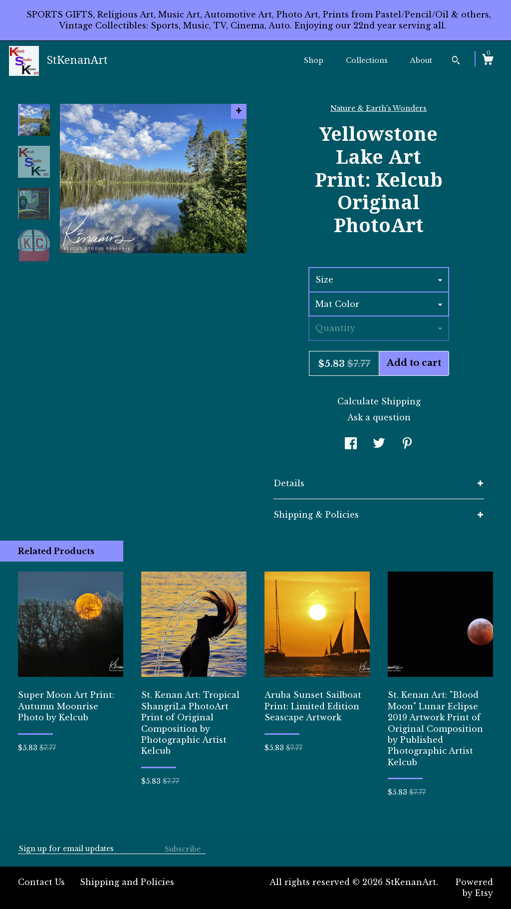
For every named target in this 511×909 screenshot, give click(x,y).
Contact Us (41, 882)
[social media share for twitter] (379, 444)
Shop (313, 60)
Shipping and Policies (127, 882)
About (421, 60)
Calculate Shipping (379, 401)
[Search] (456, 61)
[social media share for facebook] (351, 444)
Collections (367, 60)
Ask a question (379, 417)
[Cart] (487, 60)
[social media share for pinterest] (407, 444)
